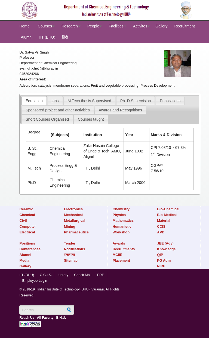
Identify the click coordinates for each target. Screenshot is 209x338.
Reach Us (26, 318)
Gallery (161, 26)
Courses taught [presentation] (91, 119)
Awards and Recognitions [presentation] (120, 110)
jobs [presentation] (55, 101)
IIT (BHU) (47, 37)
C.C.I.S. (46, 275)
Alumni (26, 37)
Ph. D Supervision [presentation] (135, 101)
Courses (45, 26)
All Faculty (45, 318)
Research (70, 26)
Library (63, 275)
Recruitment (184, 26)
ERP (100, 275)
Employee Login (34, 280)
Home (24, 26)
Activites (140, 26)
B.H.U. (61, 318)
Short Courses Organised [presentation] (47, 119)
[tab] (34, 100)
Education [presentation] (34, 101)
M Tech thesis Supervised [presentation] (89, 101)
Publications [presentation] (170, 101)
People (93, 26)
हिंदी (65, 37)
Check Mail (82, 275)
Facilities (116, 26)
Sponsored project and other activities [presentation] (58, 110)
